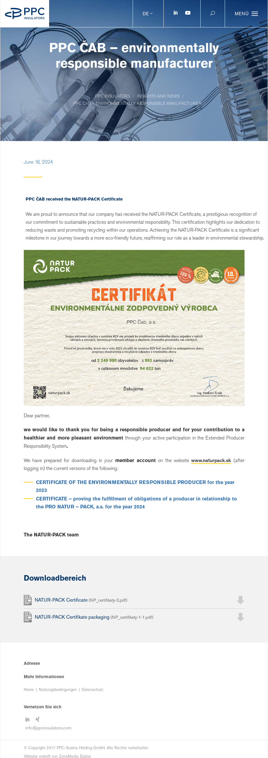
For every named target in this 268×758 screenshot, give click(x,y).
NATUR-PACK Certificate (81, 600)
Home (29, 689)
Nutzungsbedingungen (58, 689)
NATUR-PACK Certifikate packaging (94, 617)
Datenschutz (92, 689)
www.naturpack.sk (211, 460)
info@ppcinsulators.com (48, 728)
